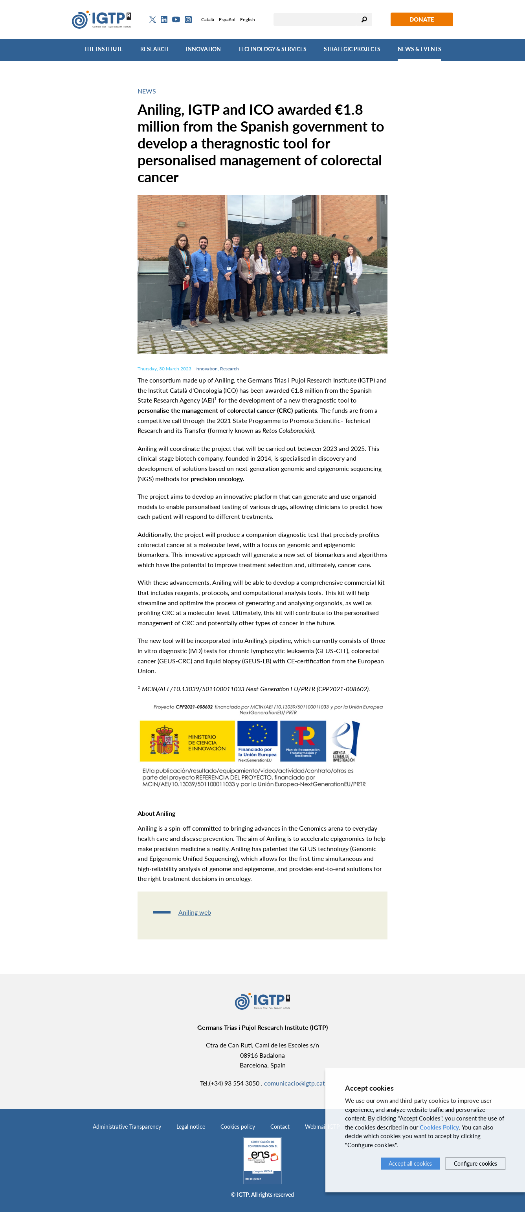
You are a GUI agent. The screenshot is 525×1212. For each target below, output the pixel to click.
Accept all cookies (410, 1163)
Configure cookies (475, 1163)
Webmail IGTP (322, 1126)
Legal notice (190, 1126)
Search (364, 19)
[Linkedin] (164, 19)
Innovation (203, 49)
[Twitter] (152, 19)
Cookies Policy (439, 1127)
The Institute (103, 49)
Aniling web (194, 912)
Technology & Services (272, 49)
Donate (421, 19)
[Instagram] (188, 19)
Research (154, 49)
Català (207, 19)
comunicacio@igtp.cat (294, 1083)
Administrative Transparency (127, 1126)
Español (227, 19)
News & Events (419, 49)
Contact (280, 1126)
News (147, 91)
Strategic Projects (352, 49)
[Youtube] (176, 19)
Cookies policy (237, 1126)
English (247, 19)
